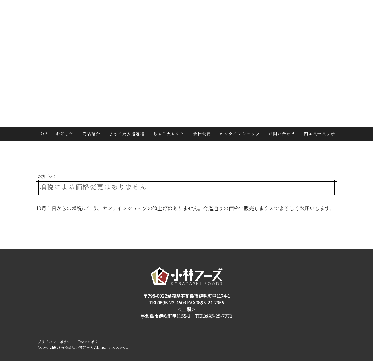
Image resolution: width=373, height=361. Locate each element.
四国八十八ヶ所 (319, 133)
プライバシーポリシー (56, 341)
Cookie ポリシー (91, 341)
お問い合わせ (281, 133)
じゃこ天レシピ (169, 133)
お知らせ (65, 133)
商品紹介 (91, 133)
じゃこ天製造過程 (127, 133)
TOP (43, 133)
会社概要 (202, 133)
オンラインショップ (240, 133)
